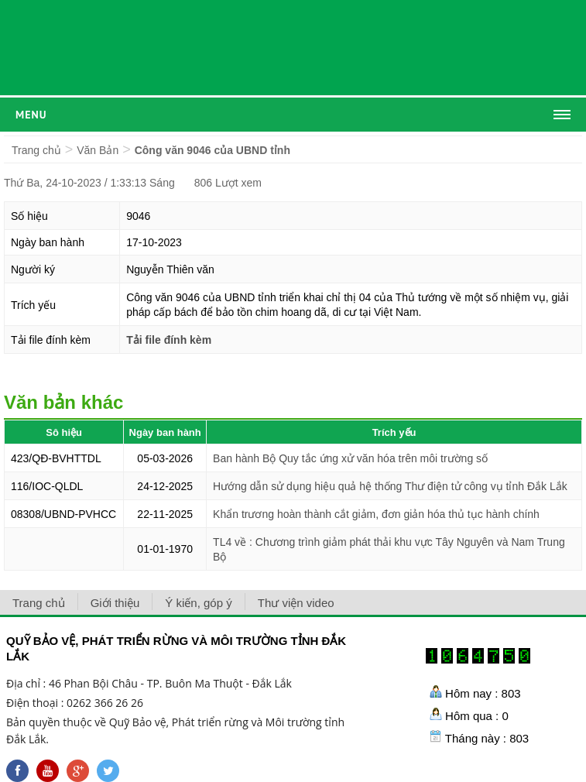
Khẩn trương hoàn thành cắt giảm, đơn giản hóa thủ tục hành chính (376, 514)
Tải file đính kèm (168, 340)
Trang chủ (36, 150)
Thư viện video (296, 602)
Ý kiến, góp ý (198, 602)
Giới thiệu (115, 602)
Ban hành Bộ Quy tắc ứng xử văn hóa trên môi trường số (350, 458)
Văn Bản (97, 150)
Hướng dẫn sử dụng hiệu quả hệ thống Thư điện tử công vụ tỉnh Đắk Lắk (390, 486)
